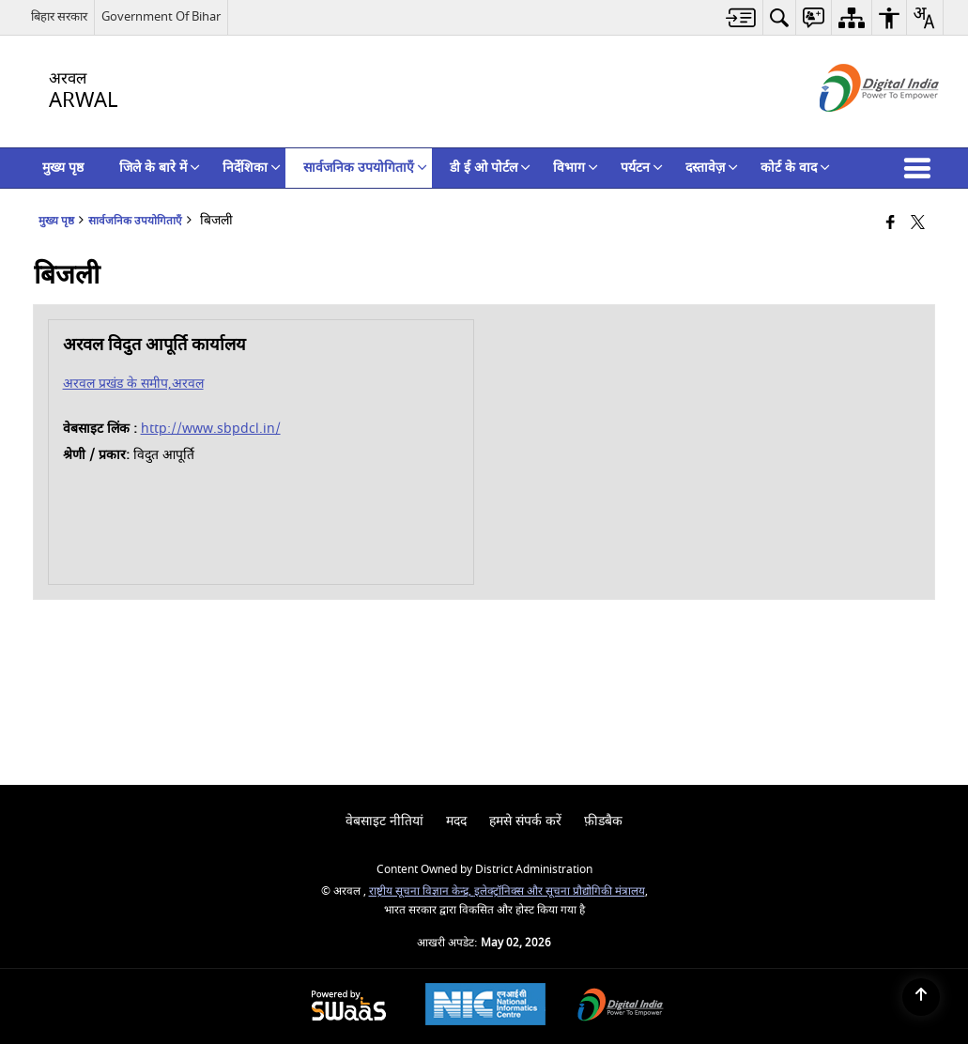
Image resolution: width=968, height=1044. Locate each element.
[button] (921, 168)
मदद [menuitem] (456, 821)
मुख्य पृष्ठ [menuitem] (63, 167)
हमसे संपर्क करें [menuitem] (525, 821)
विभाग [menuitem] (575, 167)
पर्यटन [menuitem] (642, 167)
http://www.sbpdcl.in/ (211, 428)
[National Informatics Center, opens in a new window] (485, 1006)
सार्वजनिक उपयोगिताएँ (135, 221)
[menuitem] (741, 17)
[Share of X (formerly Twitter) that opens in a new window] (918, 224)
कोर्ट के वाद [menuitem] (795, 167)
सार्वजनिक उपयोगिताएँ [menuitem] (365, 167)
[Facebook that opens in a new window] (890, 224)
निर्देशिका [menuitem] (252, 167)
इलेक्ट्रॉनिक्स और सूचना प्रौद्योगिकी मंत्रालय (559, 891)
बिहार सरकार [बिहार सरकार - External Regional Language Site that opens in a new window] (59, 16)
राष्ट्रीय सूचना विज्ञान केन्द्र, (421, 891)
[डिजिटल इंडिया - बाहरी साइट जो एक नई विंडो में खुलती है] (856, 128)
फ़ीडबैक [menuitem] (603, 821)
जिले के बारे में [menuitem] (159, 167)
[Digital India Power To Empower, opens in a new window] (620, 1007)
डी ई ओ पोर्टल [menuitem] (490, 167)
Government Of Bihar (161, 16)
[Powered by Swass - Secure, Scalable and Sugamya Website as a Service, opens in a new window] (348, 1007)
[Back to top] (921, 997)
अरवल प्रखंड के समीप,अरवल (133, 383)
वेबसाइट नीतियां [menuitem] (384, 821)
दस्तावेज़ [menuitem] (711, 167)
